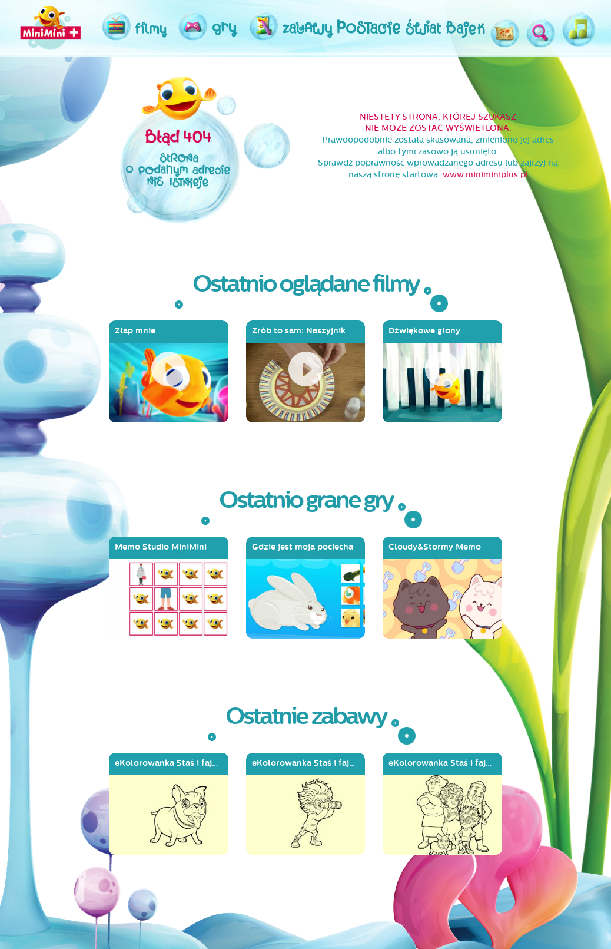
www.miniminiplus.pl (485, 175)
